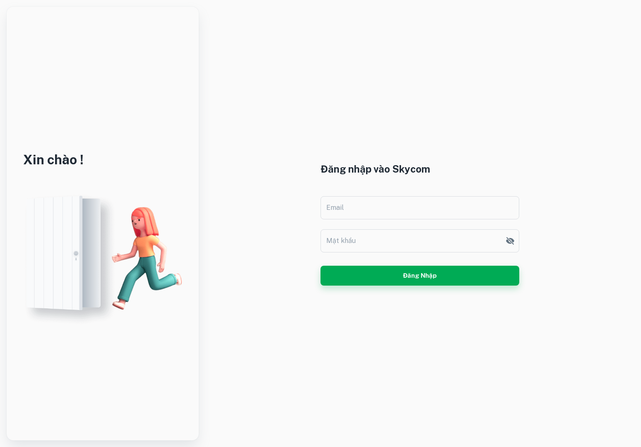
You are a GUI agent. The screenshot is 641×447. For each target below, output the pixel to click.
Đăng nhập (419, 276)
